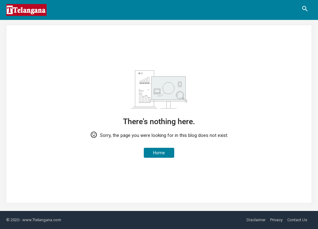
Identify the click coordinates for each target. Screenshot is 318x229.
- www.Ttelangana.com (40, 219)
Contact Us (297, 219)
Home (159, 152)
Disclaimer (256, 219)
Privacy (276, 219)
